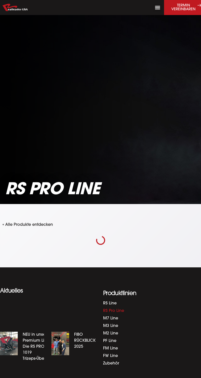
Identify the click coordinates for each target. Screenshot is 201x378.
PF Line (109, 341)
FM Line (110, 348)
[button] (157, 8)
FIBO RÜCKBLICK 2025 (85, 341)
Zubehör (111, 363)
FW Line (110, 356)
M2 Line (110, 333)
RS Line (110, 303)
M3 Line (110, 326)
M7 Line (110, 318)
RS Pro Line (113, 311)
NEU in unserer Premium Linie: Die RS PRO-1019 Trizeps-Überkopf (38, 347)
